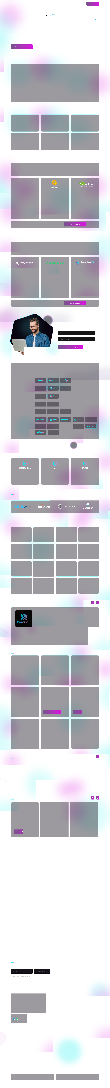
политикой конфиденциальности (75, 355)
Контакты (56, 4)
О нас (30, 4)
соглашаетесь (34, 976)
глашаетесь (63, 355)
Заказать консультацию (22, 47)
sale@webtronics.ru (76, 1034)
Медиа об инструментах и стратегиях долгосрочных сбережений (88, 537)
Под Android (63, 1051)
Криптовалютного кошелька (90, 1054)
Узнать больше (55, 481)
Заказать (82, 712)
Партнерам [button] (48, 4)
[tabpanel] (25, 819)
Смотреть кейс (17, 215)
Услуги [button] (35, 4)
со (59, 355)
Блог (61, 4)
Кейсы (41, 4)
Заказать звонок (93, 4)
